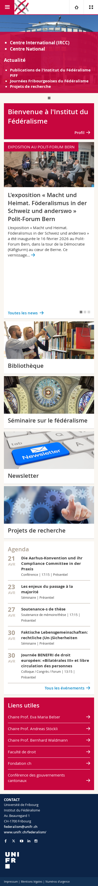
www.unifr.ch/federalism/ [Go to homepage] (25, 832)
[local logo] (49, 860)
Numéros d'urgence (57, 881)
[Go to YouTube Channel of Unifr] (21, 841)
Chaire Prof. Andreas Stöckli (33, 728)
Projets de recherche (30, 86)
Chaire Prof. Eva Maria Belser (34, 716)
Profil (79, 132)
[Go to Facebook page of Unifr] (5, 841)
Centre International (32, 43)
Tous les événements (64, 688)
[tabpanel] (49, 54)
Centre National (27, 49)
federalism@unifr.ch (20, 826)
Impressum (11, 881)
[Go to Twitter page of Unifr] (13, 841)
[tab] (49, 98)
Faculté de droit (22, 751)
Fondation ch (19, 763)
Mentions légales (31, 881)
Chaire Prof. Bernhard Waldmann (38, 740)
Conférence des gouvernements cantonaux (36, 777)
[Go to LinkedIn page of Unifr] (28, 841)
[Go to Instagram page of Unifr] (35, 841)
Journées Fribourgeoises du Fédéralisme (49, 81)
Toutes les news (23, 313)
